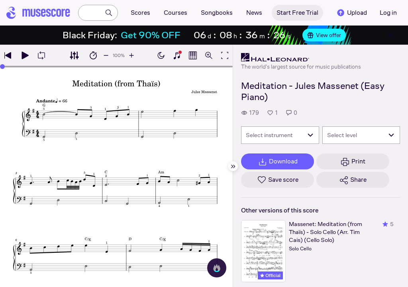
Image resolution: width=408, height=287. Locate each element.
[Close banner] (390, 35)
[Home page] (38, 12)
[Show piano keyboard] (177, 55)
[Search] (109, 12)
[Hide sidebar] (233, 166)
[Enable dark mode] (161, 55)
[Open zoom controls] (209, 55)
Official (270, 275)
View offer (324, 35)
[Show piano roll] (193, 55)
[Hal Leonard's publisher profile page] (301, 57)
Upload (351, 13)
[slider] (2, 66)
